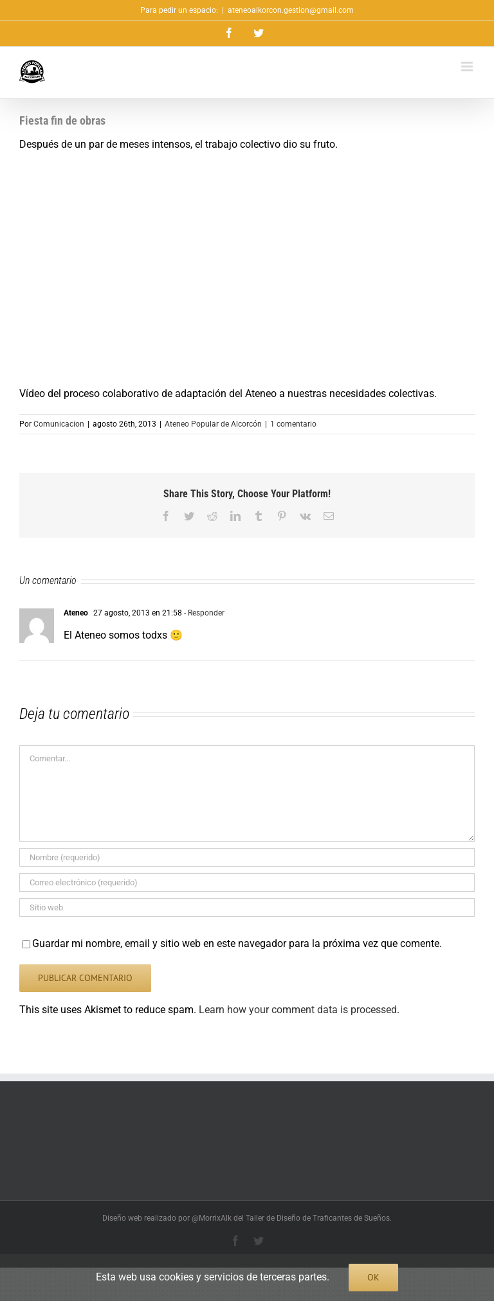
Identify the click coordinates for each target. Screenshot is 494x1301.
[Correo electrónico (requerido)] (247, 882)
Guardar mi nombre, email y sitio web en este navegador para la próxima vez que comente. (237, 943)
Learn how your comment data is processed (298, 1010)
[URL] (247, 907)
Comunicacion (58, 424)
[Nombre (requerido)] (247, 857)
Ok (373, 1277)
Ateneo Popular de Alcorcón (213, 424)
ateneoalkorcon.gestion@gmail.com (291, 10)
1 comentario (293, 424)
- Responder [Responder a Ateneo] (203, 612)
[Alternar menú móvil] (468, 66)
